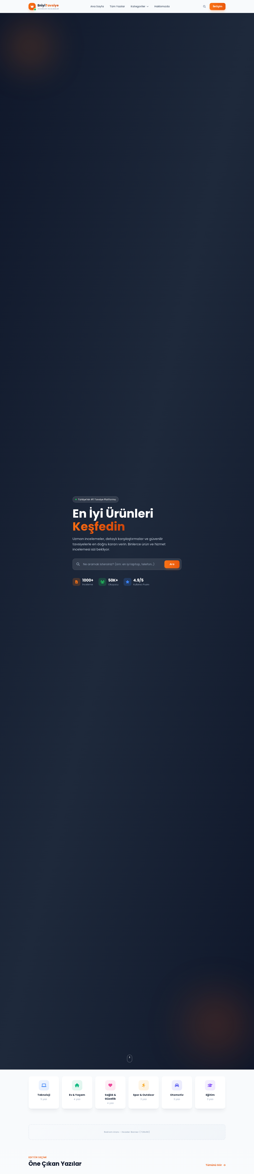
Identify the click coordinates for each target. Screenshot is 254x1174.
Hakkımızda (162, 6)
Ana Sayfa (97, 6)
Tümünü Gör (215, 1165)
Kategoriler (140, 6)
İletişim (217, 6)
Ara (172, 564)
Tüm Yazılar (117, 6)
